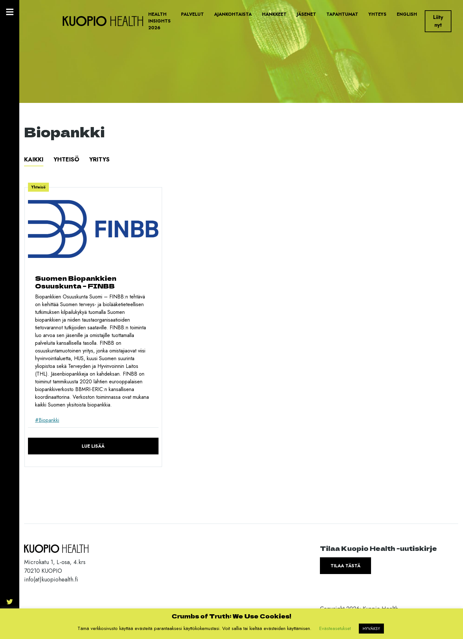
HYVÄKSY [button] (371, 628)
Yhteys (377, 14)
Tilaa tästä (345, 565)
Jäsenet (306, 14)
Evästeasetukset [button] (335, 628)
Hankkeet (274, 14)
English (407, 14)
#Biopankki (47, 420)
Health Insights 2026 (159, 21)
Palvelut (192, 14)
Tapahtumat (342, 14)
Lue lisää (93, 446)
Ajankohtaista (233, 14)
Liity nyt (438, 21)
